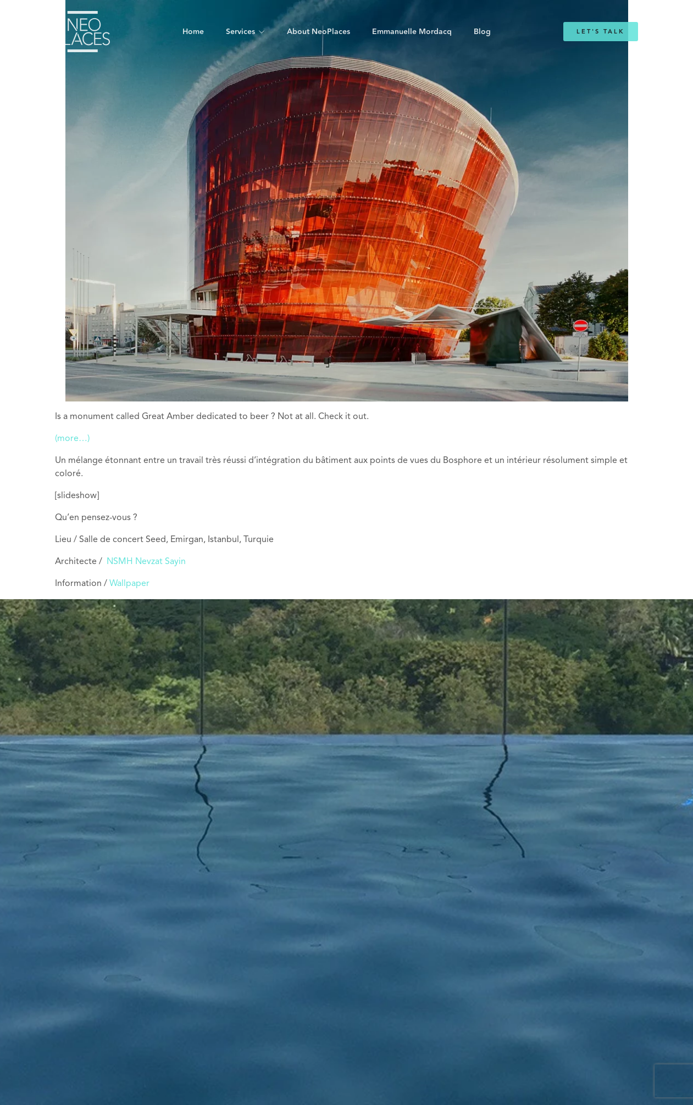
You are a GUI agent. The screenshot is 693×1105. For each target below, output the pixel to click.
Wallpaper (129, 583)
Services (240, 32)
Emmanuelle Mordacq (412, 32)
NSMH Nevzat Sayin (146, 561)
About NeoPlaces (318, 32)
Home (193, 32)
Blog (482, 32)
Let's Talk (600, 31)
